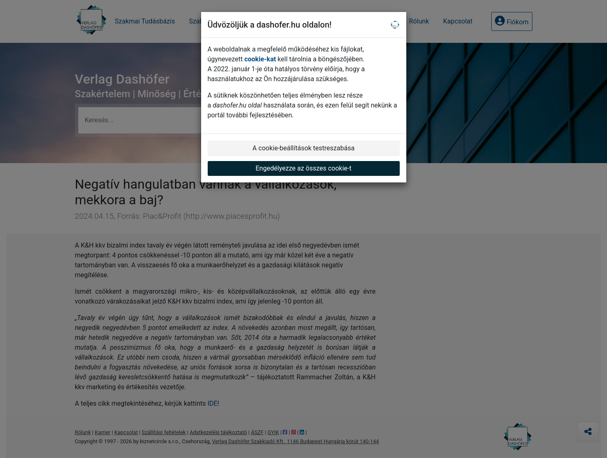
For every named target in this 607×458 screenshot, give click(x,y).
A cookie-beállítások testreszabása (304, 148)
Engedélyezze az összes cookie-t (303, 168)
